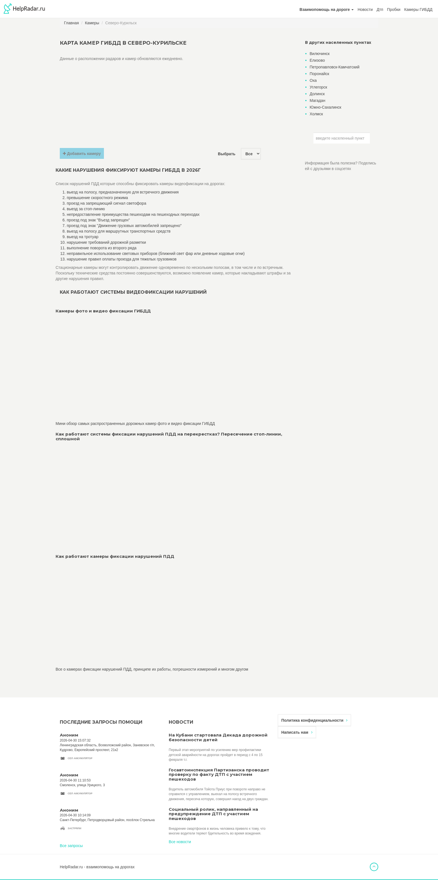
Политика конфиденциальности (314, 720)
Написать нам (297, 732)
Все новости (180, 842)
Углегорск (318, 87)
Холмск (316, 114)
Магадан (317, 100)
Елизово (317, 60)
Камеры (92, 23)
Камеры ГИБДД (418, 9)
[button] (326, 9)
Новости (365, 9)
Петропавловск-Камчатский (335, 67)
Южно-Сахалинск (325, 107)
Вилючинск (320, 53)
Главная (71, 23)
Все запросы (71, 845)
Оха (313, 80)
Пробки (394, 9)
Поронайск (319, 73)
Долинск (317, 94)
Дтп (380, 9)
